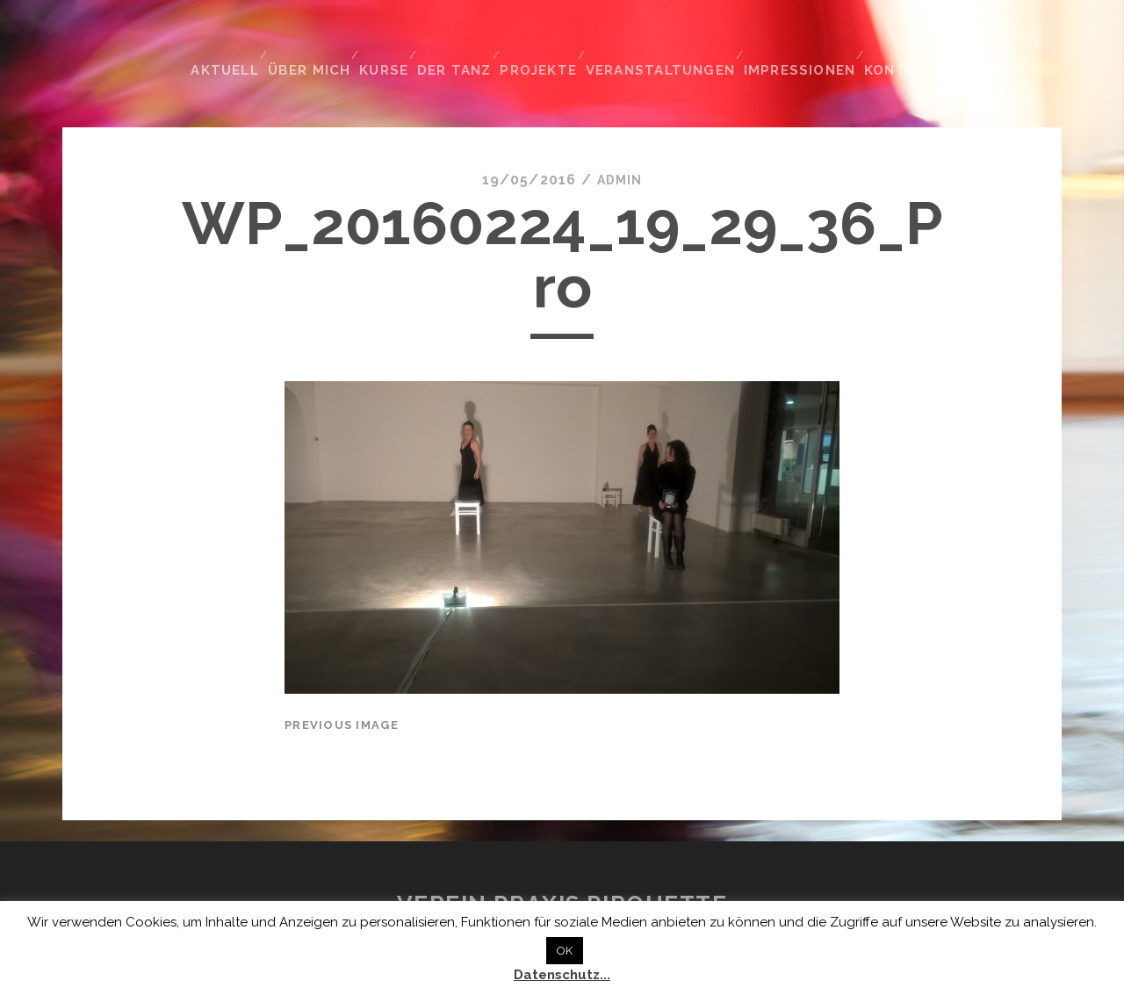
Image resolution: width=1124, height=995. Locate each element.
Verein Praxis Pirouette (562, 873)
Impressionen (808, 42)
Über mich (308, 42)
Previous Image (342, 692)
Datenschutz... (562, 975)
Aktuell (221, 42)
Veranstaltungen (672, 42)
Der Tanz (461, 42)
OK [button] (565, 950)
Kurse (386, 42)
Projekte (549, 42)
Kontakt (909, 42)
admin (619, 148)
